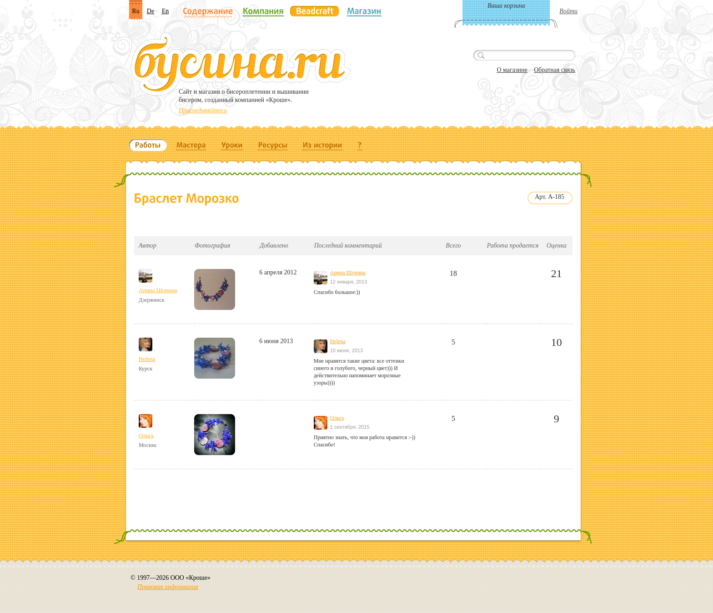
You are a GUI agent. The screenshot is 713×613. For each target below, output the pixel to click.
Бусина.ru (241, 64)
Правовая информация (167, 586)
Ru (135, 11)
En (165, 11)
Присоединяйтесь (203, 110)
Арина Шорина (158, 290)
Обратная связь (554, 69)
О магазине (512, 69)
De (150, 11)
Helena (147, 358)
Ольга (146, 435)
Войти (568, 11)
